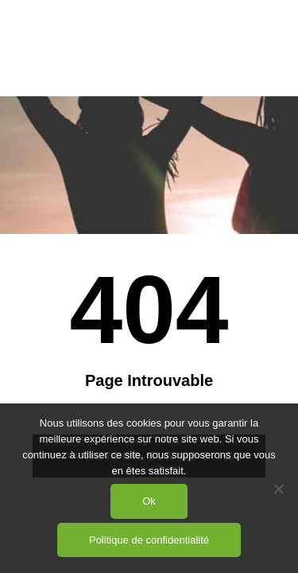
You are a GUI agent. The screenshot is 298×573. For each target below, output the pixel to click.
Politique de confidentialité (149, 540)
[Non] (278, 489)
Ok (149, 501)
